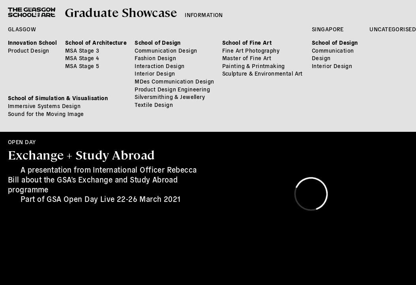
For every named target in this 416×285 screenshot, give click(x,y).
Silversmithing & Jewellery (170, 96)
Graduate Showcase (121, 12)
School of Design (158, 42)
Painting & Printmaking (253, 65)
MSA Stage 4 (82, 57)
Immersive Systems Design (44, 105)
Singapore (328, 28)
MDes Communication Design (174, 81)
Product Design (28, 50)
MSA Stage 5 (82, 65)
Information (204, 14)
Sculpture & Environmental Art (262, 73)
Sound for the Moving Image (46, 113)
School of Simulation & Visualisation (58, 97)
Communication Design (166, 50)
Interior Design (155, 73)
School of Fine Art (247, 42)
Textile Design (154, 104)
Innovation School (32, 42)
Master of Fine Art (247, 57)
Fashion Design (155, 57)
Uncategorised (392, 28)
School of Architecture (96, 42)
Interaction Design (160, 65)
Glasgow (22, 28)
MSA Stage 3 (82, 50)
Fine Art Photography (250, 50)
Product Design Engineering (172, 89)
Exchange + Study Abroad (81, 154)
